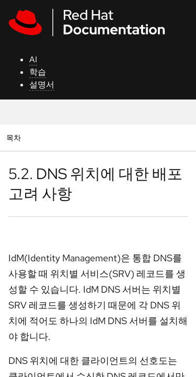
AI (33, 59)
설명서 (41, 84)
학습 (37, 71)
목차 (15, 137)
